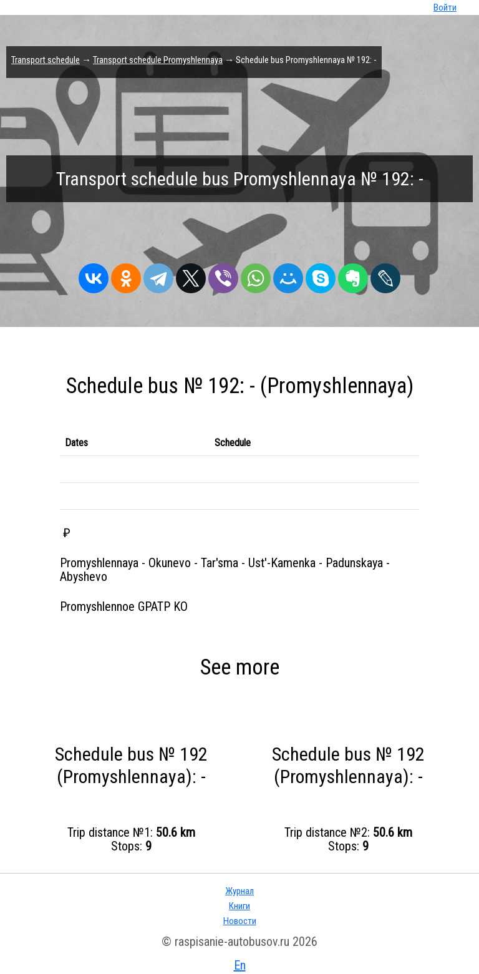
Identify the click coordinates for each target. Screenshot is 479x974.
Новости (239, 921)
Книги (239, 906)
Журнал (239, 891)
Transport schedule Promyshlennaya (158, 60)
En (240, 965)
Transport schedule (45, 60)
